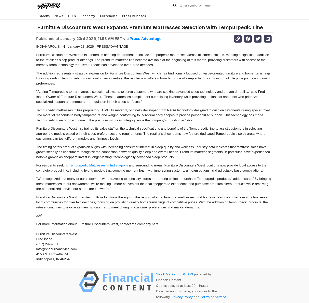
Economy (88, 16)
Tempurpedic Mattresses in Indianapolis (98, 165)
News (58, 16)
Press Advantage (146, 38)
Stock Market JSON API (174, 274)
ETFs (72, 16)
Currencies (108, 16)
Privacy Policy (182, 297)
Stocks (44, 16)
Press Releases (134, 16)
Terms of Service (213, 297)
